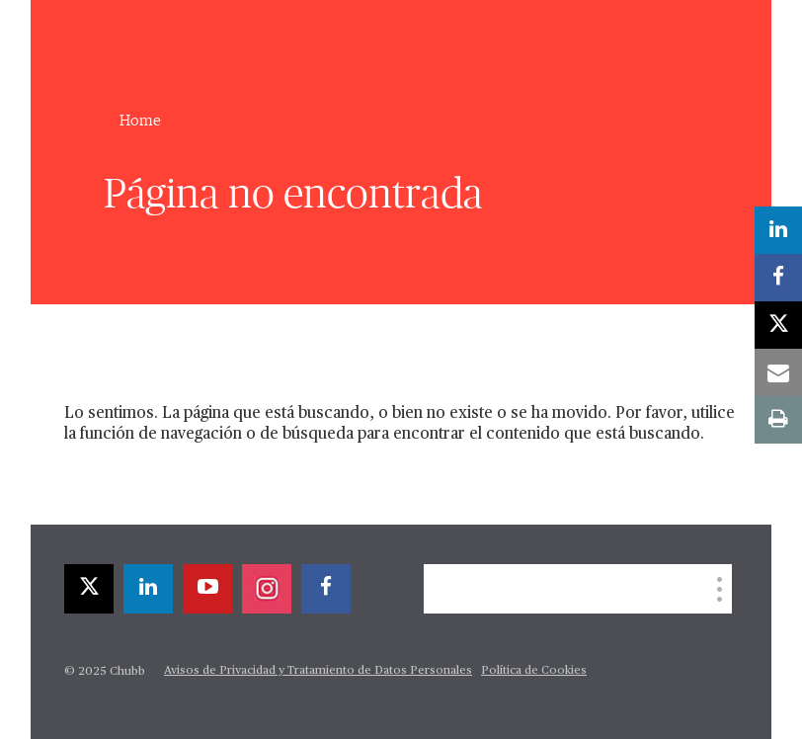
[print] (778, 420)
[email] (778, 372)
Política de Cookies (534, 671)
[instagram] (266, 589)
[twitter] (89, 589)
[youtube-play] (207, 589)
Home (140, 120)
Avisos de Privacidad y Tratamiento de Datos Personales (318, 671)
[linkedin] (148, 589)
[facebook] (326, 589)
